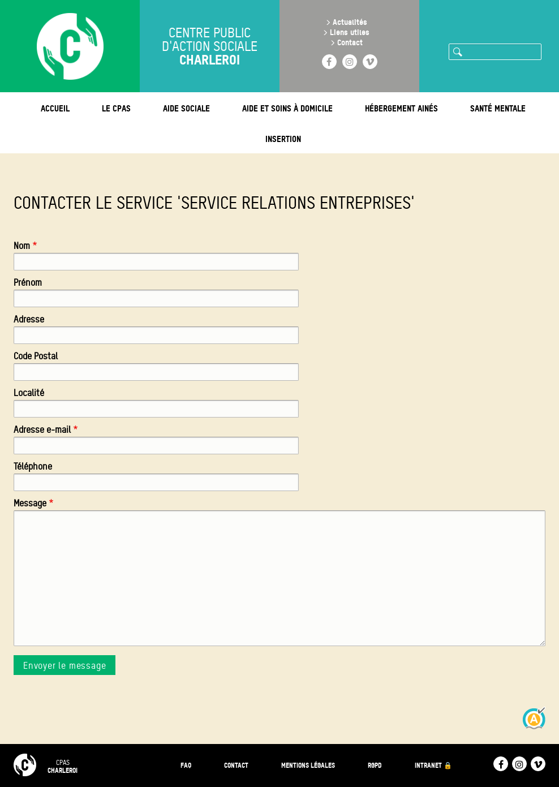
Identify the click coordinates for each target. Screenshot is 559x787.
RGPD (375, 765)
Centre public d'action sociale (209, 46)
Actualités (350, 22)
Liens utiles (349, 32)
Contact (350, 42)
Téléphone (33, 466)
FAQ (185, 765)
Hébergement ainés (401, 108)
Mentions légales (308, 765)
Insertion (283, 139)
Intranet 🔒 (433, 765)
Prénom (28, 282)
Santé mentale (498, 108)
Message (30, 503)
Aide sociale (186, 108)
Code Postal (36, 356)
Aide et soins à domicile (287, 108)
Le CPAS (116, 108)
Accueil (55, 108)
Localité (29, 393)
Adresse (29, 319)
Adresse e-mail (42, 429)
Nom (22, 245)
